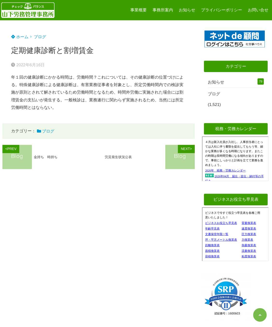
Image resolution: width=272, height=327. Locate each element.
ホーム (19, 37)
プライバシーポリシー (221, 10)
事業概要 (138, 10)
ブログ (40, 37)
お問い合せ (258, 10)
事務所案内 (163, 10)
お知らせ (187, 10)
